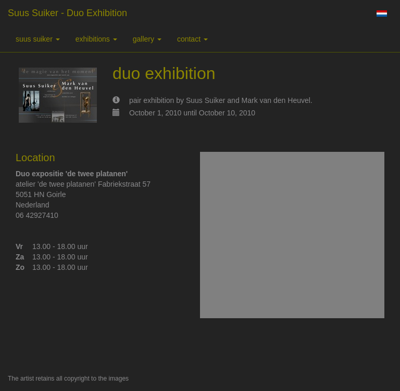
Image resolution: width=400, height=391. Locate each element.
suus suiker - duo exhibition (67, 13)
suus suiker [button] (38, 39)
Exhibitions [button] (96, 39)
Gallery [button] (147, 39)
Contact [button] (192, 39)
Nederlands (382, 13)
